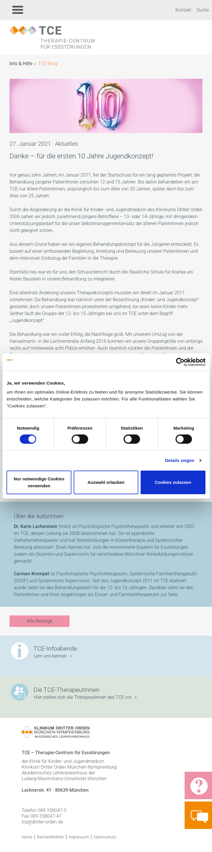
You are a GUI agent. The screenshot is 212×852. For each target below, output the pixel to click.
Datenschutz (105, 837)
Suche (202, 10)
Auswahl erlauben (105, 482)
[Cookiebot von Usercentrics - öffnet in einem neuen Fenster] (180, 361)
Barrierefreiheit (50, 837)
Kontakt (183, 10)
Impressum (79, 837)
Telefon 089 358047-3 (44, 810)
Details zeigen (179, 460)
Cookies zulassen (173, 482)
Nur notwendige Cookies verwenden (39, 482)
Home (27, 837)
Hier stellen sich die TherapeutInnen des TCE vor (83, 697)
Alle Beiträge (39, 621)
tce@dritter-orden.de (42, 822)
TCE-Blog (47, 63)
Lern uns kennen (50, 656)
